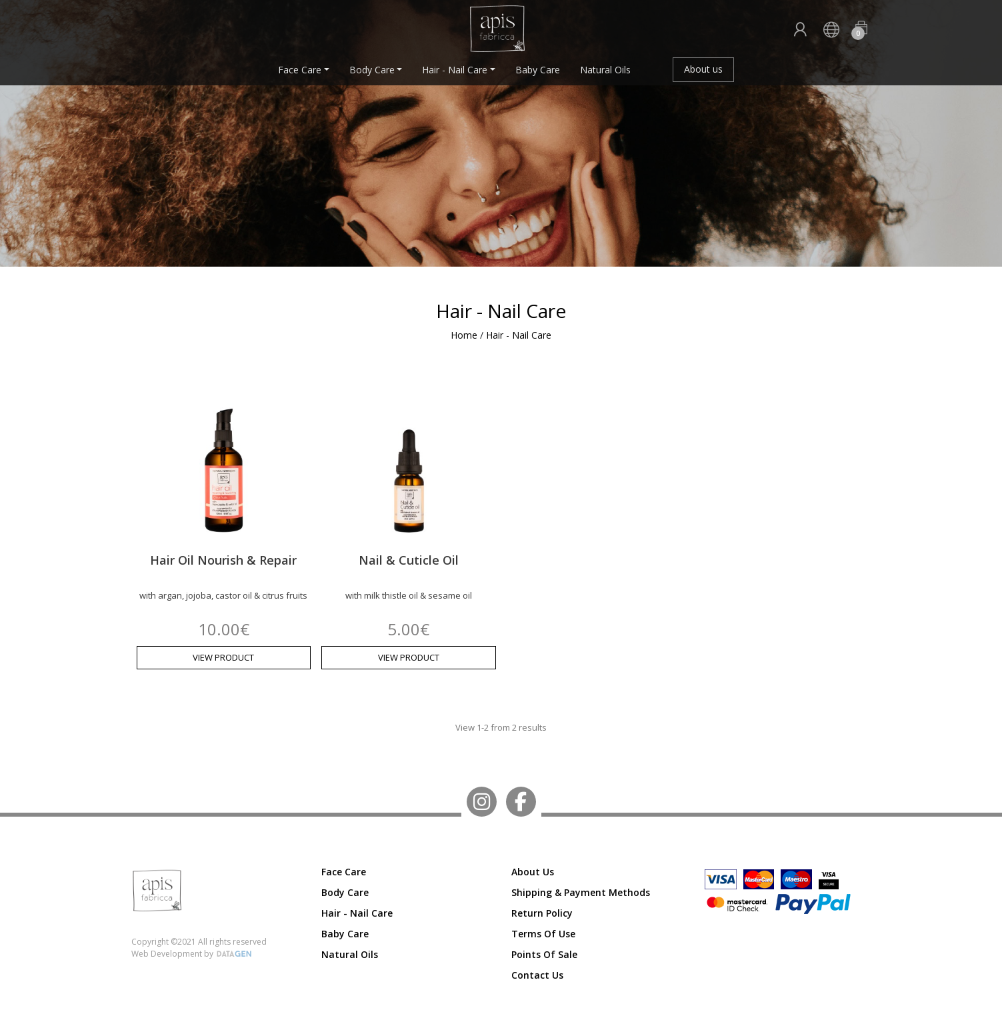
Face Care (299, 69)
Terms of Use (543, 933)
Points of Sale (544, 954)
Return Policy (542, 913)
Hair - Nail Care (454, 69)
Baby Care (537, 69)
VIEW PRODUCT (223, 657)
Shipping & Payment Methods (580, 892)
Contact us (537, 975)
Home (464, 335)
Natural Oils (605, 69)
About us (703, 69)
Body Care (372, 69)
